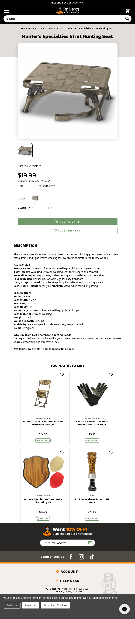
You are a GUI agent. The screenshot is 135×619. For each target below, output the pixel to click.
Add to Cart (67, 221)
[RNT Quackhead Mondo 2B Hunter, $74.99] (92, 473)
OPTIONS (42, 521)
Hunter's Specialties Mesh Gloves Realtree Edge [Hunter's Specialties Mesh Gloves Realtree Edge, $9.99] (92, 423)
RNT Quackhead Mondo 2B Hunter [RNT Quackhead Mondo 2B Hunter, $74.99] (92, 503)
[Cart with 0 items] (127, 11)
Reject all (30, 605)
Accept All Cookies (55, 605)
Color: (23, 198)
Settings (12, 605)
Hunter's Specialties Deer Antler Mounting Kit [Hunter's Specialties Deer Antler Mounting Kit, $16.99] (43, 503)
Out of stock (43, 441)
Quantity (24, 208)
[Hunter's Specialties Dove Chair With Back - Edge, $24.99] (43, 393)
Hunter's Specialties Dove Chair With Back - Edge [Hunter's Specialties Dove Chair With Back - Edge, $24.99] (43, 423)
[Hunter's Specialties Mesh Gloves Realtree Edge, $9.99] (92, 393)
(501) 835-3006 (81, 592)
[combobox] (67, 18)
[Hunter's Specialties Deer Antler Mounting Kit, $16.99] (43, 473)
